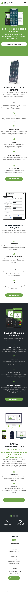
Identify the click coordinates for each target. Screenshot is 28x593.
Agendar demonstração (14, 44)
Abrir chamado (14, 578)
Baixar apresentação (14, 551)
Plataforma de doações (14, 561)
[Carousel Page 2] (14, 516)
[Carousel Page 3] (17, 516)
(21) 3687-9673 (14, 573)
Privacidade (14, 549)
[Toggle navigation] (25, 3)
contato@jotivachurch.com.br (14, 571)
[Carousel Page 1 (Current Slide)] (11, 516)
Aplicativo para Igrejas (14, 559)
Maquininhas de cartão (14, 563)
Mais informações (14, 178)
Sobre (14, 546)
